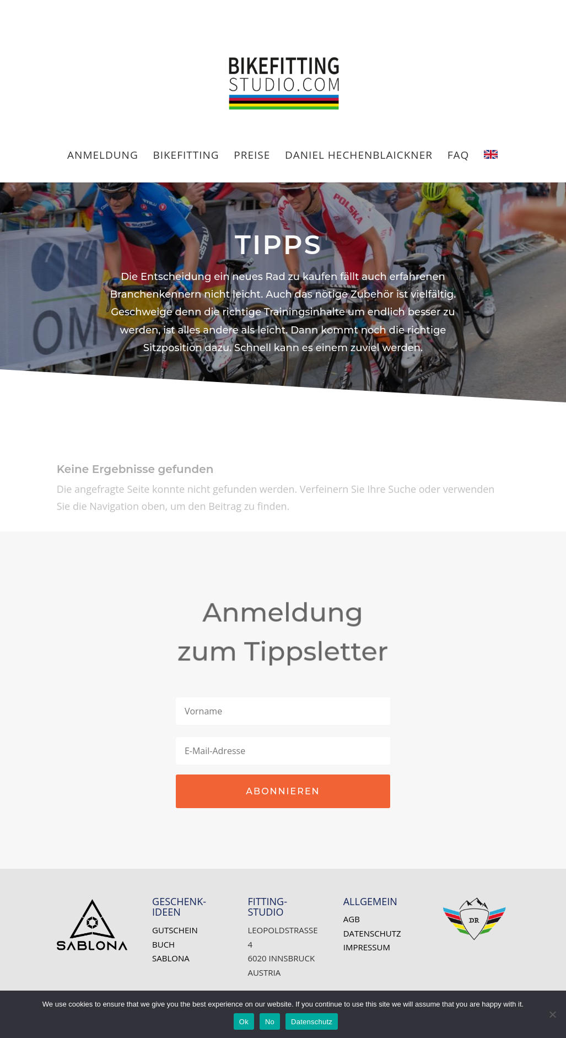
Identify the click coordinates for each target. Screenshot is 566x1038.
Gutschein (175, 929)
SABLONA (171, 958)
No (269, 1022)
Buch (163, 944)
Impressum (366, 947)
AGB (351, 918)
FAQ (459, 156)
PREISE (252, 156)
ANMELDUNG (102, 156)
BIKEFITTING (186, 156)
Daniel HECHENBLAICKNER (359, 156)
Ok (244, 1022)
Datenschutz (372, 933)
